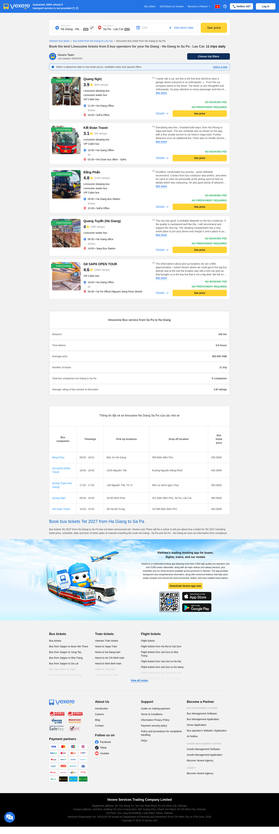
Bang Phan (58, 457)
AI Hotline (192, 736)
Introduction (101, 708)
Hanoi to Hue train (105, 669)
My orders (149, 6)
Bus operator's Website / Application (207, 730)
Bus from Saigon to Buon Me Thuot (68, 646)
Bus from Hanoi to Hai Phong (65, 674)
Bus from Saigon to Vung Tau (65, 652)
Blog (97, 719)
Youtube (104, 753)
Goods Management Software (203, 749)
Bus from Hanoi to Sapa (62, 669)
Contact (99, 725)
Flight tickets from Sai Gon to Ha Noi (161, 661)
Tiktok (103, 747)
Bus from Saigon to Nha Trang (66, 657)
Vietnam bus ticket (59, 41)
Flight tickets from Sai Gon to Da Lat (161, 672)
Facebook (105, 742)
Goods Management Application (204, 754)
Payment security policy (154, 725)
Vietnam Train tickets (106, 640)
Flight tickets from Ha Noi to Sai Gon (161, 646)
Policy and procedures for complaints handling (161, 733)
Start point (65, 25)
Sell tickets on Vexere (171, 6)
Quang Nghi (58, 498)
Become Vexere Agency (200, 760)
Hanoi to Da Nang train (107, 652)
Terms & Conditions (151, 714)
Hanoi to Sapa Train (106, 646)
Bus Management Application (203, 719)
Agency (191, 768)
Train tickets (104, 634)
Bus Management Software (202, 713)
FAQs (144, 740)
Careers (99, 714)
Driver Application (196, 724)
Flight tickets (151, 634)
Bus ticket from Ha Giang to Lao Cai (91, 41)
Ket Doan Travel (61, 509)
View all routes (139, 680)
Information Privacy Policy (155, 719)
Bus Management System (202, 708)
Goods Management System (204, 744)
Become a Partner (199, 6)
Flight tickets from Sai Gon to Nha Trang (159, 654)
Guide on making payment (155, 708)
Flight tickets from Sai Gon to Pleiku (160, 678)
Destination (108, 25)
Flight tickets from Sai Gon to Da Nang (162, 667)
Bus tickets (57, 634)
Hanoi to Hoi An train (106, 674)
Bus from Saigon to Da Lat (63, 663)
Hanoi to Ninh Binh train (108, 663)
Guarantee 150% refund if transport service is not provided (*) (54, 6)
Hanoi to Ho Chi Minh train (109, 657)
